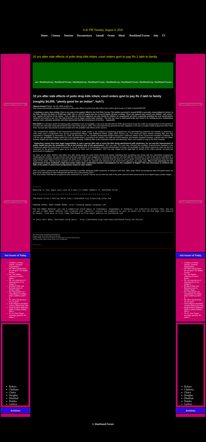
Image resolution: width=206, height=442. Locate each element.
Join (155, 35)
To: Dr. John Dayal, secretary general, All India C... (17, 315)
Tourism (68, 35)
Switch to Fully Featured (73, 243)
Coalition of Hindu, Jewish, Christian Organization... (16, 265)
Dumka (13, 402)
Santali (100, 35)
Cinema (55, 35)
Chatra (12, 393)
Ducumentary (84, 35)
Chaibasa (14, 390)
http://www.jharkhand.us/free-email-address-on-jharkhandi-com (90, 217)
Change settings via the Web (40, 241)
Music (122, 35)
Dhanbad (13, 399)
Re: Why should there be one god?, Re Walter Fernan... (18, 270)
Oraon (111, 35)
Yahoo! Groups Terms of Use (51, 245)
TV (163, 35)
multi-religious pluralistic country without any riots (18, 305)
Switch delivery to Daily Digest (56, 243)
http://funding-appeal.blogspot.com (87, 207)
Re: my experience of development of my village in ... (17, 282)
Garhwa (13, 405)
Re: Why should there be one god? (17, 301)
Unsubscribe (63, 245)
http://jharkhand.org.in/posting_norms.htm (89, 200)
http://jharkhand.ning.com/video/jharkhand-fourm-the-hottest (111, 224)
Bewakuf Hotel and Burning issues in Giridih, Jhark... (16, 288)
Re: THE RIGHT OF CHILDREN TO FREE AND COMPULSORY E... (17, 295)
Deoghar (13, 396)
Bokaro (13, 387)
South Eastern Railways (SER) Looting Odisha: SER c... (18, 309)
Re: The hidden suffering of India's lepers (16, 276)
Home (44, 35)
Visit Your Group (37, 245)
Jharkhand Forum (139, 35)
